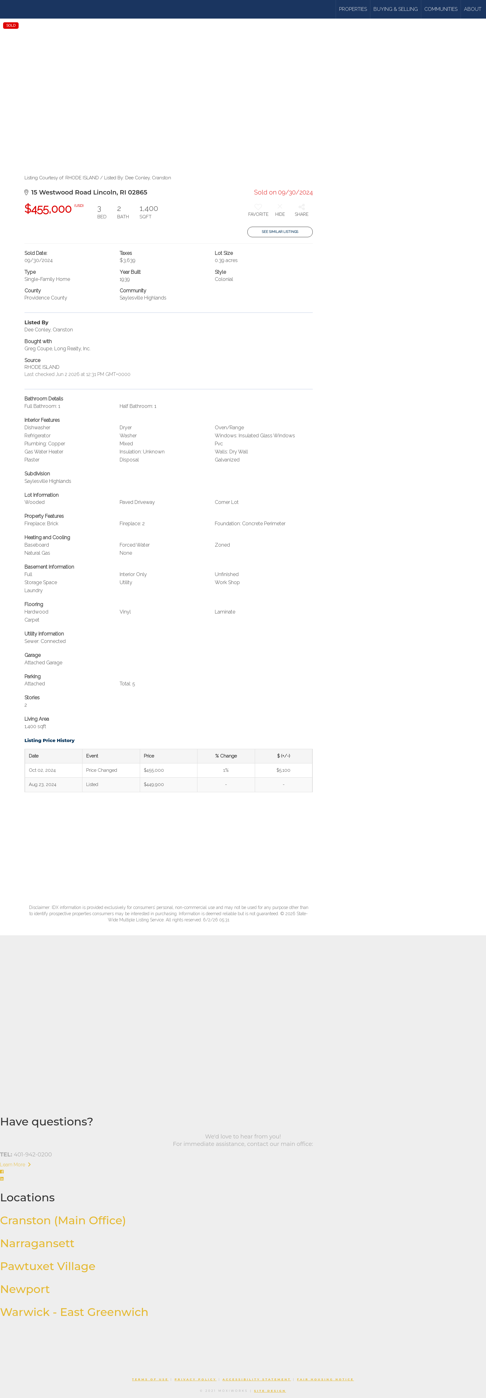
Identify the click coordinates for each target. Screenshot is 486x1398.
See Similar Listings (280, 232)
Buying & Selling (395, 9)
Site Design (270, 1390)
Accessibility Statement (257, 1379)
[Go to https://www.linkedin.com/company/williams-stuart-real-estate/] (243, 1179)
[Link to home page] (29, 9)
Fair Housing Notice (325, 1379)
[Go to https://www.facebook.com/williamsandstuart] (243, 1172)
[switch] (258, 212)
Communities (440, 9)
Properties (353, 9)
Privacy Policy (195, 1379)
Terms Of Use (150, 1379)
